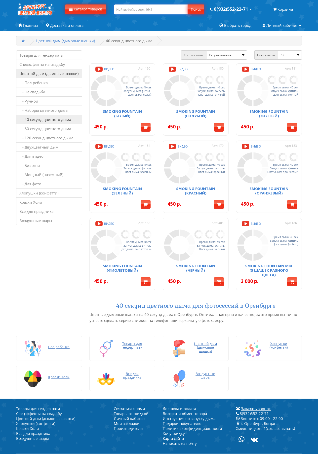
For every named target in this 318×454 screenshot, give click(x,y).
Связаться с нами (129, 393)
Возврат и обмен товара (185, 398)
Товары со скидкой (131, 398)
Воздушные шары (35, 220)
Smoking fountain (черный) (195, 255)
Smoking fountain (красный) (195, 182)
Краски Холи (30, 202)
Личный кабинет (129, 403)
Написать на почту (180, 428)
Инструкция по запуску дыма (189, 403)
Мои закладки (127, 408)
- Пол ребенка (33, 82)
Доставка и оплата (179, 393)
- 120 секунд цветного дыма (46, 137)
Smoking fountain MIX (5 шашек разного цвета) (268, 257)
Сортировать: (194, 55)
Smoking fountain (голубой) (195, 109)
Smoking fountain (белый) (122, 109)
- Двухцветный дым (38, 147)
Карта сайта (173, 423)
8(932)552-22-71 (252, 398)
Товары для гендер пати (41, 55)
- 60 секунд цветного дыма (45, 128)
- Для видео (31, 156)
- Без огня (29, 165)
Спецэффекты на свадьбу (42, 64)
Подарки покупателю (182, 408)
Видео (104, 69)
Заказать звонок (256, 393)
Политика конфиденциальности (192, 413)
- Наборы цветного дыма (43, 110)
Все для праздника (36, 211)
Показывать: (266, 55)
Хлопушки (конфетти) (38, 192)
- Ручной (28, 101)
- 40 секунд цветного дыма (45, 119)
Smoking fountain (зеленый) (122, 182)
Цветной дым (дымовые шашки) (65, 40)
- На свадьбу (32, 91)
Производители (128, 413)
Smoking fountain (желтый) (268, 109)
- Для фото (30, 183)
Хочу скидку (174, 418)
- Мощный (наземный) (41, 174)
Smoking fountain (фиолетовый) (122, 255)
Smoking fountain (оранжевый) (268, 182)
